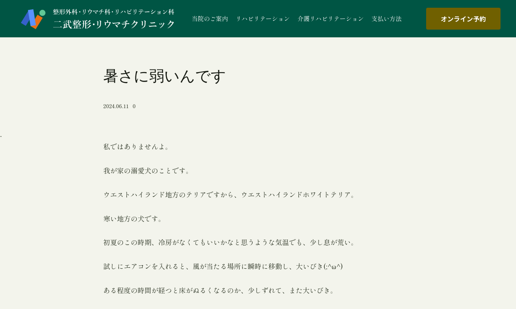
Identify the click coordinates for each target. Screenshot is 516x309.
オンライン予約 (463, 18)
